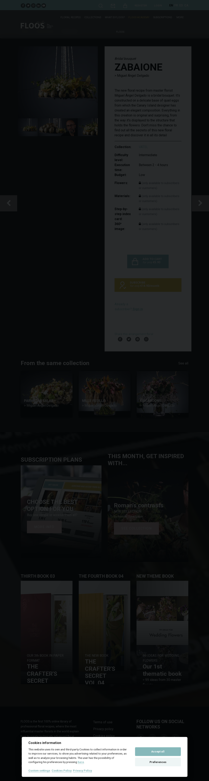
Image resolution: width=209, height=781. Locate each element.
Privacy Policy (82, 770)
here (81, 762)
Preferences (158, 762)
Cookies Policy (62, 770)
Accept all (157, 751)
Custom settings (39, 770)
